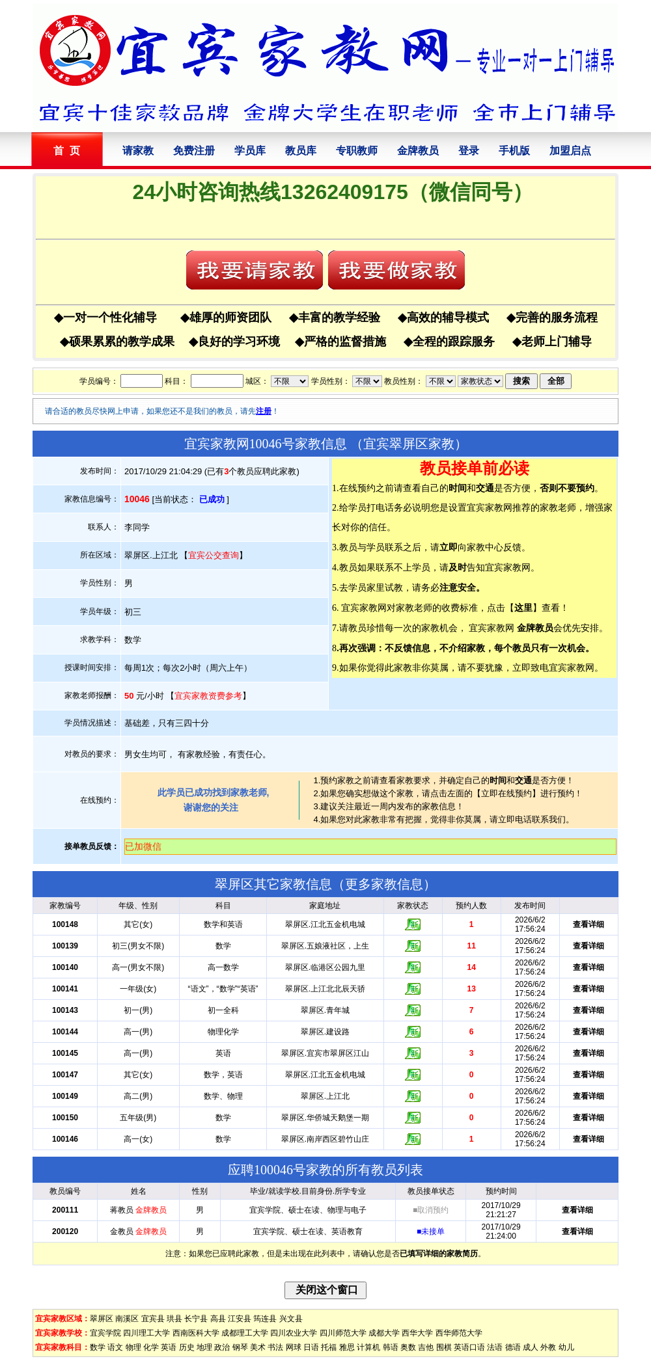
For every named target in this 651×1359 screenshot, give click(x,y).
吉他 (426, 1347)
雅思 (347, 1347)
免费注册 (194, 150)
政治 (222, 1347)
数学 (97, 1347)
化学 (151, 1347)
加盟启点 (570, 150)
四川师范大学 (343, 1333)
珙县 (174, 1318)
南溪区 (127, 1318)
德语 (513, 1347)
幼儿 (566, 1347)
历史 (187, 1347)
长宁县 (196, 1318)
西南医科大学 (196, 1333)
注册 (263, 411)
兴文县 (291, 1318)
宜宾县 (153, 1318)
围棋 (444, 1347)
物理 (133, 1347)
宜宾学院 (105, 1333)
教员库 (300, 150)
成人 (530, 1347)
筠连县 (265, 1318)
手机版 (514, 150)
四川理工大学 (146, 1333)
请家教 (138, 150)
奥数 (408, 1347)
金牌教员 (418, 150)
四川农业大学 (293, 1333)
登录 (468, 150)
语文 (115, 1347)
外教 (548, 1347)
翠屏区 (101, 1318)
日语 (311, 1347)
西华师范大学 (459, 1333)
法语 (495, 1347)
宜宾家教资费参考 (208, 696)
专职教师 (357, 150)
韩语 (390, 1347)
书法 (275, 1347)
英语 (168, 1347)
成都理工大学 (244, 1333)
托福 (329, 1347)
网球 (293, 1347)
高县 (218, 1318)
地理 (204, 1347)
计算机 (368, 1347)
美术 (258, 1347)
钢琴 (240, 1347)
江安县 (239, 1318)
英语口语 (469, 1347)
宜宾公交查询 (213, 555)
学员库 (250, 150)
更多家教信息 (384, 884)
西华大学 (417, 1333)
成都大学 (384, 1333)
